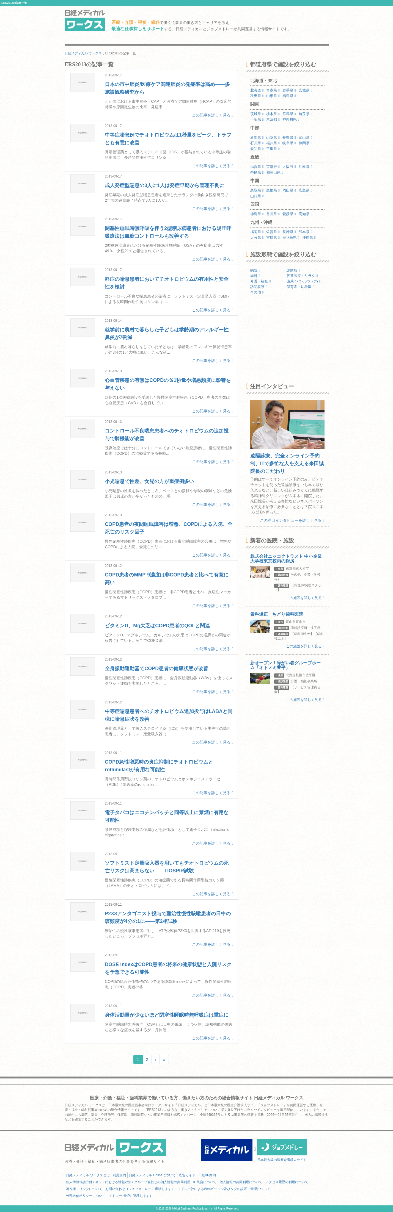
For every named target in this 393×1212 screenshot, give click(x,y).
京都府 (273, 167)
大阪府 (289, 167)
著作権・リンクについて (84, 1189)
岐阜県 (289, 143)
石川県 (257, 143)
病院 (255, 270)
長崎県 (289, 232)
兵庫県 (305, 167)
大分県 (257, 237)
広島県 (305, 190)
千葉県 (257, 119)
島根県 (273, 190)
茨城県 (257, 114)
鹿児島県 (290, 237)
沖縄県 (309, 237)
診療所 (293, 270)
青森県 (273, 90)
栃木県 (273, 114)
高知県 (305, 214)
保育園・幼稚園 (300, 287)
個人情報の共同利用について (240, 1182)
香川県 (273, 214)
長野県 (289, 137)
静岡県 (305, 143)
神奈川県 (290, 119)
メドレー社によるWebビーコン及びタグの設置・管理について (224, 1189)
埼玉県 (305, 114)
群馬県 (289, 114)
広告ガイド (187, 1175)
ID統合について (204, 1182)
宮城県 (305, 90)
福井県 (273, 143)
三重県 (273, 149)
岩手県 (289, 90)
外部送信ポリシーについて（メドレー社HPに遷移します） (109, 1196)
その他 (257, 292)
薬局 (304, 281)
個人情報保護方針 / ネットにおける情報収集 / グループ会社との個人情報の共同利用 (128, 1182)
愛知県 (257, 149)
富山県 (305, 137)
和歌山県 (274, 172)
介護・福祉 (260, 281)
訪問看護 (258, 287)
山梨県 (273, 137)
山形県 (273, 96)
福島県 (289, 96)
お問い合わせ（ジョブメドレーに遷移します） (140, 1189)
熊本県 (305, 232)
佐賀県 (273, 232)
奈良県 (257, 172)
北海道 (257, 90)
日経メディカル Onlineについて (152, 1175)
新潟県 (257, 137)
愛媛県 (289, 214)
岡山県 (289, 190)
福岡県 (257, 232)
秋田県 (257, 96)
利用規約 (119, 1175)
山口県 (257, 196)
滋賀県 (257, 167)
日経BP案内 (207, 1175)
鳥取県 (257, 190)
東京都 (273, 119)
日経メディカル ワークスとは (88, 1175)
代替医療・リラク (302, 276)
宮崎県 (273, 237)
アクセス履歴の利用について (286, 1182)
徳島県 (257, 214)
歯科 (255, 276)
